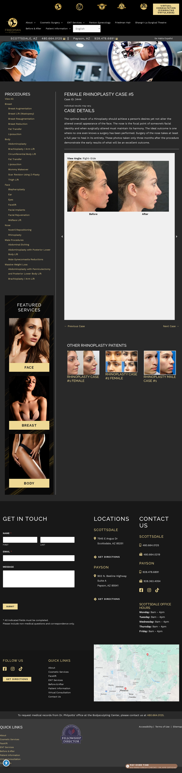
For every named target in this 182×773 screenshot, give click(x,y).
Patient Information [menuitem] (59, 688)
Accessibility (146, 726)
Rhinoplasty (14, 235)
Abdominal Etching (18, 244)
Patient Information (12, 759)
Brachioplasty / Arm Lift (21, 149)
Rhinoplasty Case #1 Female (83, 379)
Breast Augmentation (20, 108)
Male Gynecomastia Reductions (25, 259)
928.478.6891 (102, 38)
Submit (10, 606)
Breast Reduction (17, 124)
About (4, 735)
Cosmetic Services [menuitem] (58, 672)
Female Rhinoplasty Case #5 (99, 94)
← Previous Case (74, 326)
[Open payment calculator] (150, 764)
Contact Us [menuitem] (54, 697)
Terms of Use (162, 726)
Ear (10, 194)
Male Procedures (14, 240)
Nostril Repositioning (19, 229)
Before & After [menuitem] (56, 684)
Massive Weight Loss (16, 264)
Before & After (8, 755)
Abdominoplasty (17, 143)
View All (9, 98)
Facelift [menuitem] (52, 676)
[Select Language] (87, 28)
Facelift (12, 204)
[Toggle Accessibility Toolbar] (6, 766)
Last (42, 545)
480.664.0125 (49, 38)
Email (7, 551)
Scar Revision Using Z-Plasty (24, 174)
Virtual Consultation (12, 764)
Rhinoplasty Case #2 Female (121, 376)
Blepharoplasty (16, 189)
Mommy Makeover (18, 169)
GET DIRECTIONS (109, 557)
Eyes (10, 199)
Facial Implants (16, 210)
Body (7, 139)
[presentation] (24, 601)
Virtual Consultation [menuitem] (59, 692)
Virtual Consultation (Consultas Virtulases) (166, 9)
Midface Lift (14, 220)
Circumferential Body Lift (22, 154)
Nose (7, 225)
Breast (8, 104)
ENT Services (8, 750)
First (5, 545)
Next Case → (171, 326)
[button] (166, 12)
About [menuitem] (51, 668)
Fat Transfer (15, 129)
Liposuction (14, 134)
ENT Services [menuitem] (55, 680)
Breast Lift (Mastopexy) (21, 113)
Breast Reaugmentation (21, 118)
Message (8, 566)
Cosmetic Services (11, 740)
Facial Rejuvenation (19, 215)
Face (7, 184)
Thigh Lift (13, 179)
